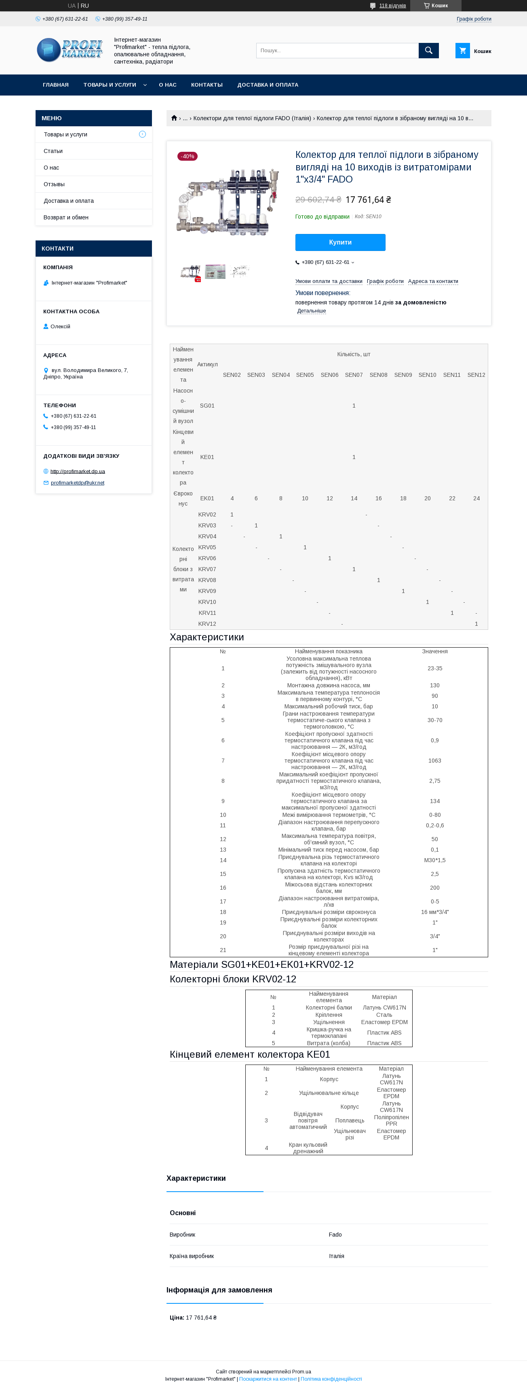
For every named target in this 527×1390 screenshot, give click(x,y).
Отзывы (54, 184)
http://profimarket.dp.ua (78, 471)
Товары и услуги (109, 85)
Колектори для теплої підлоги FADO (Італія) (252, 118)
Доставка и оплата (267, 85)
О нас (168, 85)
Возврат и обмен (66, 217)
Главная (56, 85)
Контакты (207, 85)
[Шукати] (429, 50)
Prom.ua (301, 1372)
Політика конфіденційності (331, 1379)
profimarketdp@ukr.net (77, 483)
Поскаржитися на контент (268, 1379)
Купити (340, 242)
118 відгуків (392, 6)
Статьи (53, 151)
